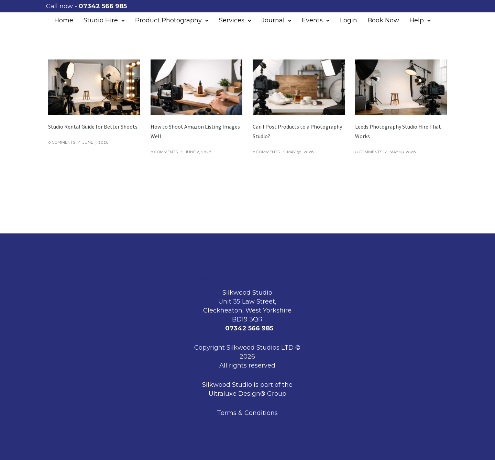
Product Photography (168, 20)
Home (63, 20)
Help (416, 20)
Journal (273, 20)
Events (312, 20)
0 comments (61, 142)
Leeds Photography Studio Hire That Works (398, 131)
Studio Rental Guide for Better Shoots (93, 126)
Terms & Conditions (247, 413)
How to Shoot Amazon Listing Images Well (195, 131)
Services (231, 20)
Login (348, 20)
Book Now (383, 20)
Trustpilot (202, 280)
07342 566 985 (105, 6)
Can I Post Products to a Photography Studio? (297, 131)
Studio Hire (101, 20)
